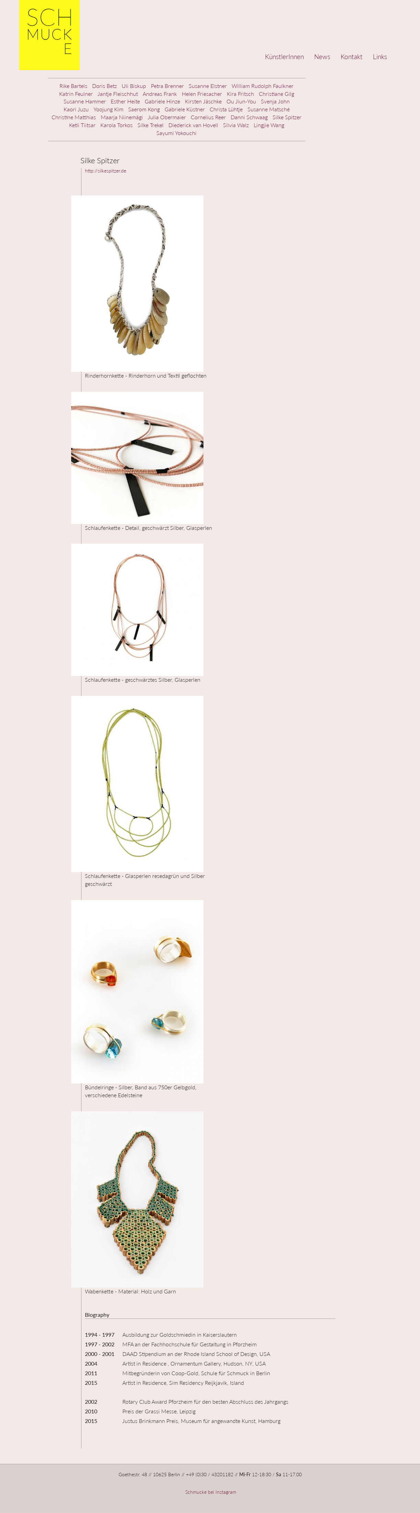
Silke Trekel (150, 125)
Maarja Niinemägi (122, 117)
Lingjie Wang (269, 125)
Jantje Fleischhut (118, 93)
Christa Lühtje (226, 109)
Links (380, 56)
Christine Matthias (74, 117)
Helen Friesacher (202, 93)
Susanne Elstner (208, 85)
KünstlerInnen (284, 56)
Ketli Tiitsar (82, 125)
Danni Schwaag (249, 117)
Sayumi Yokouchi (176, 133)
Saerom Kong (144, 109)
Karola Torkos (116, 125)
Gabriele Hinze (162, 101)
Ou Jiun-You (241, 101)
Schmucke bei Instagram (210, 1492)
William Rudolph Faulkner (263, 85)
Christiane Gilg (276, 93)
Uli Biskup (134, 85)
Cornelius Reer (208, 117)
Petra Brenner (167, 85)
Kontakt (352, 56)
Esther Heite (125, 101)
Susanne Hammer (85, 101)
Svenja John (275, 101)
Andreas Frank (160, 93)
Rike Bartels (73, 85)
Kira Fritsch (240, 93)
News (322, 56)
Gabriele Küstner (185, 109)
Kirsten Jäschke (203, 101)
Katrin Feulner (76, 93)
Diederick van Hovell (193, 125)
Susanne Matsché (268, 109)
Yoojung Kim (108, 109)
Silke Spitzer (287, 117)
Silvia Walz (236, 125)
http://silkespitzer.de (105, 171)
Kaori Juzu (76, 109)
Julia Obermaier (167, 117)
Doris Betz (104, 85)
